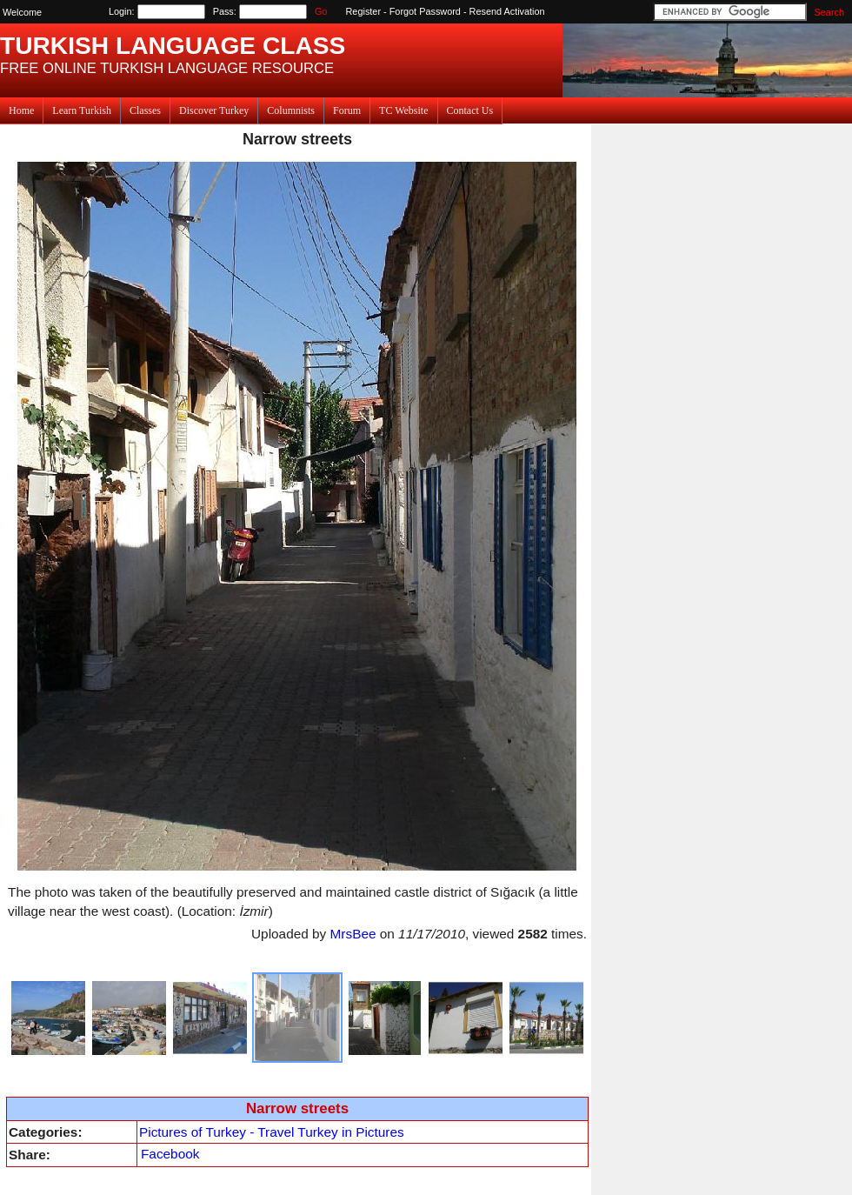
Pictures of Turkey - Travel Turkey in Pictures (271, 1132)
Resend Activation (507, 11)
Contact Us (470, 110)
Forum (347, 110)
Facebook (170, 1153)
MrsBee (353, 933)
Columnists (291, 110)
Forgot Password (425, 11)
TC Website (403, 110)
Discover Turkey (214, 110)
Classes (145, 110)
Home (21, 110)
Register (364, 11)
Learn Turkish (81, 110)
